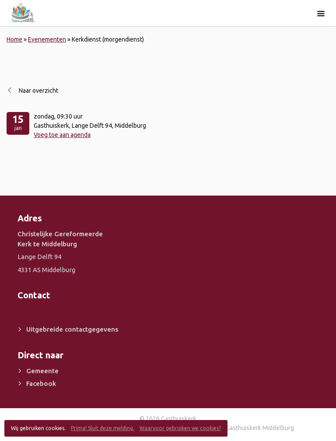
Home (14, 39)
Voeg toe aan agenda (62, 134)
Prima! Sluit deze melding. (102, 428)
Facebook (41, 383)
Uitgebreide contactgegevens (72, 329)
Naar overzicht (38, 90)
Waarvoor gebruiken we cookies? (180, 428)
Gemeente (42, 370)
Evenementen (47, 39)
